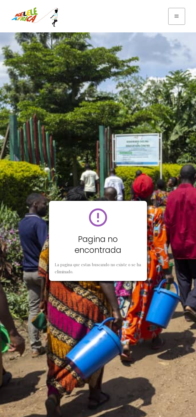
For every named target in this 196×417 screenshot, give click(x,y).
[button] (176, 16)
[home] (34, 17)
